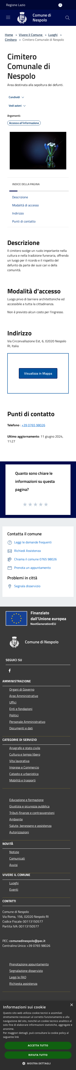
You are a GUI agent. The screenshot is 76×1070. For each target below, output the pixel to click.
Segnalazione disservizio (26, 970)
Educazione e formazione (26, 799)
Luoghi (53, 34)
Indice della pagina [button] (26, 184)
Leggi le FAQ (17, 977)
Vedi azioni (18, 105)
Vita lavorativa (19, 760)
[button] (38, 1063)
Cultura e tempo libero (24, 754)
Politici (14, 715)
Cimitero (11, 39)
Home (9, 34)
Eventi (13, 889)
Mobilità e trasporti (22, 780)
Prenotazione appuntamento (29, 964)
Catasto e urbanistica (24, 773)
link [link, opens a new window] (17, 1037)
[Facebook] (10, 671)
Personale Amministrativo (27, 721)
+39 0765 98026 (33, 425)
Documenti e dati (21, 728)
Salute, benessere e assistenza (30, 825)
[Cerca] (67, 17)
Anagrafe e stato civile (24, 748)
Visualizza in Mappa (38, 373)
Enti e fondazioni (20, 708)
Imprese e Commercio (24, 767)
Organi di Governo (21, 689)
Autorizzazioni (19, 832)
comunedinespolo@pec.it (27, 940)
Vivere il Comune (31, 34)
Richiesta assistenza (23, 983)
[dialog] (38, 1035)
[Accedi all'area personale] (60, 5)
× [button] (71, 1005)
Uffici (12, 702)
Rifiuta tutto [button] (38, 1055)
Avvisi (13, 864)
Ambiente (16, 819)
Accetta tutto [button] (38, 1045)
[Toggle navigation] (8, 17)
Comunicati (17, 858)
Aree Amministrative (23, 695)
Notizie (14, 851)
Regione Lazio (15, 4)
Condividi (17, 97)
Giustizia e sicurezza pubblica (29, 806)
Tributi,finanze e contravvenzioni (32, 812)
